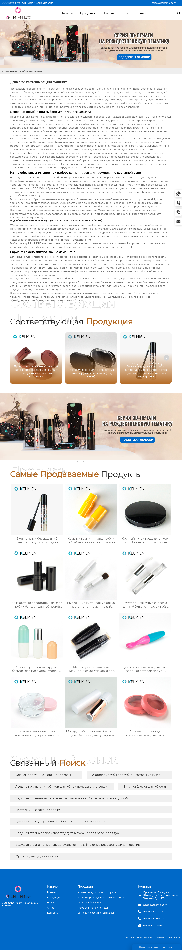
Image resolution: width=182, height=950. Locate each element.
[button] (166, 358)
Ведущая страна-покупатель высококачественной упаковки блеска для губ (71, 798)
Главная (5, 71)
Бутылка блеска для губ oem (144, 786)
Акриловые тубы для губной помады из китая (126, 775)
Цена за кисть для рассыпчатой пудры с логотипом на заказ (60, 821)
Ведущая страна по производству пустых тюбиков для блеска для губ (67, 833)
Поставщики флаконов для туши (39, 809)
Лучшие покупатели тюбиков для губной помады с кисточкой (61, 786)
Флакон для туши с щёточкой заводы (43, 775)
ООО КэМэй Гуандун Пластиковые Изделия (27, 3)
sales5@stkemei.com (164, 3)
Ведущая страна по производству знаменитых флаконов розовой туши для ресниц (77, 844)
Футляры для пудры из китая (36, 856)
